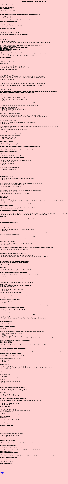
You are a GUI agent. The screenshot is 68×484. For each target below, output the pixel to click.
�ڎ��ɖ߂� (2, 473)
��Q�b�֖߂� (2, 472)
